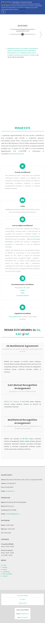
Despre (4, 569)
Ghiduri (22, 290)
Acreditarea (6, 571)
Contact (5, 576)
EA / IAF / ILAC (25, 287)
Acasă (4, 565)
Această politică (4, 4)
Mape (22, 293)
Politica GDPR (22, 603)
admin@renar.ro (24, 613)
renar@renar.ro (10, 491)
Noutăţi (4, 567)
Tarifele (7, 209)
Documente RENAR (22, 295)
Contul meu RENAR (22, 595)
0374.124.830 (24, 617)
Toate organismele (14, 316)
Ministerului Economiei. (17, 153)
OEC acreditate (7, 574)
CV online (22, 599)
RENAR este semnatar (11, 401)
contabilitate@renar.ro (12, 514)
